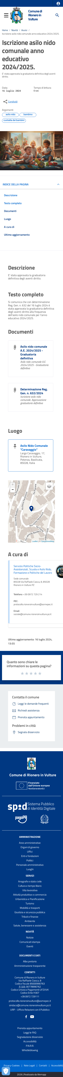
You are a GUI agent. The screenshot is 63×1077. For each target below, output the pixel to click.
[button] (58, 4)
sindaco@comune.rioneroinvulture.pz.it (30, 1005)
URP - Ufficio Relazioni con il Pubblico (30, 1010)
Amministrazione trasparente (30, 966)
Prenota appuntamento (29, 1028)
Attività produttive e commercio (30, 895)
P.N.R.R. (30, 1046)
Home (5, 30)
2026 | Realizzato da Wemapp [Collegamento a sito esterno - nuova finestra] (31, 1074)
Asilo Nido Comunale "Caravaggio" (34, 447)
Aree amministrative (30, 843)
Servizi (30, 875)
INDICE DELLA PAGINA (16, 184)
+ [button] (13, 484)
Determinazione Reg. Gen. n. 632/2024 (34, 391)
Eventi (30, 946)
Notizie (30, 937)
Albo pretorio (30, 961)
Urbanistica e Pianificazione (30, 899)
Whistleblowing (30, 1050)
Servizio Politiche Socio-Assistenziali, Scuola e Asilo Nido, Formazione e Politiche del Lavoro (33, 569)
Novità (14, 30)
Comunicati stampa (29, 942)
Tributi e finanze (30, 917)
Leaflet (35, 541)
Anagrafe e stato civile (30, 881)
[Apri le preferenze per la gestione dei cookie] (6, 1071)
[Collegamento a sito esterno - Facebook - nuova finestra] (26, 1016)
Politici (29, 860)
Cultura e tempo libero (29, 886)
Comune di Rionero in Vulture (35, 15)
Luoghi (29, 869)
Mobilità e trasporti (30, 908)
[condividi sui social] (10, 101)
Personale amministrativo (30, 865)
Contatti (30, 972)
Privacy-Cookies (12, 1065)
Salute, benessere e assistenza (29, 925)
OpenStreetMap (47, 541)
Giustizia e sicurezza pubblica (29, 912)
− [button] (13, 490)
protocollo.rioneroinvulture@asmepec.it (30, 1001)
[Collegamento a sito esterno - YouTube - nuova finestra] (32, 1016)
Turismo (30, 903)
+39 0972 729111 (30, 996)
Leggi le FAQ (29, 1032)
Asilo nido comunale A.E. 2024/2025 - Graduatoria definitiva (33, 352)
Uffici (30, 852)
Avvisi (24, 30)
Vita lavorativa (29, 890)
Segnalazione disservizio (30, 1037)
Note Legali (29, 1065)
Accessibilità (29, 1041)
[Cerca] (57, 15)
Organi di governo (29, 847)
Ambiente (30, 921)
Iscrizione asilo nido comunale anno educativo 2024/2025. (30, 34)
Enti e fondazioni (30, 856)
